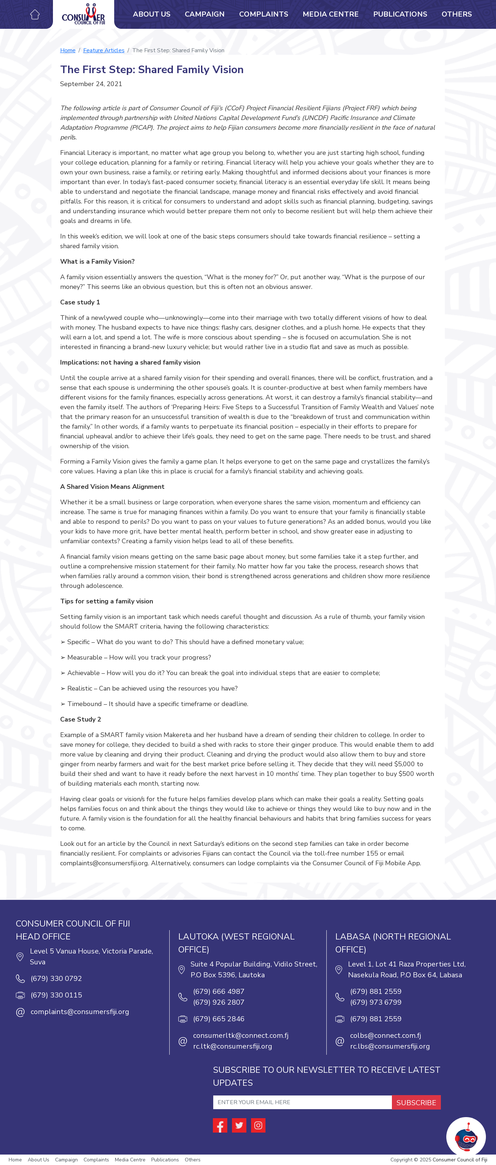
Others (457, 14)
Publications (400, 14)
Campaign (205, 14)
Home (68, 50)
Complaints (263, 14)
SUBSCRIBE (416, 1103)
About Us (151, 14)
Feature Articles (104, 50)
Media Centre (331, 14)
